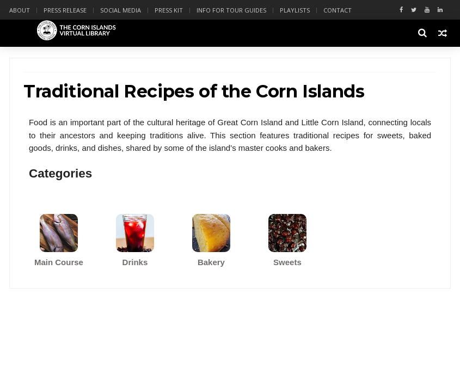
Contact (337, 10)
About (19, 10)
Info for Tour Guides (231, 10)
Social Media (120, 10)
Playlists (295, 10)
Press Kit (169, 10)
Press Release (65, 10)
